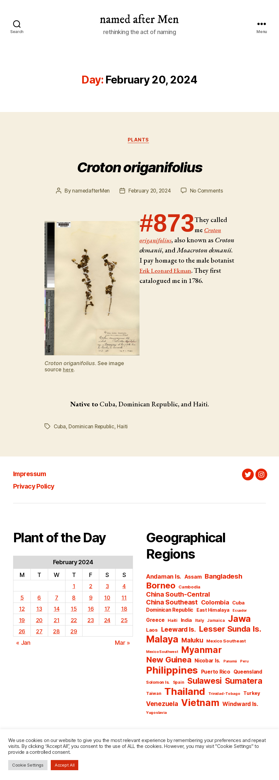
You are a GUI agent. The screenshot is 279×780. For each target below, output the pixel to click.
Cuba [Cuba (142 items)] (238, 604)
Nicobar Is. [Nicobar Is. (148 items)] (207, 662)
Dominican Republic (92, 427)
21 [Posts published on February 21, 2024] (56, 621)
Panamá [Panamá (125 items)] (230, 662)
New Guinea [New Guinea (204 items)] (168, 661)
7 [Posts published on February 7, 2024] (56, 598)
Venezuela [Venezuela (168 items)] (162, 705)
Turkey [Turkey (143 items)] (251, 694)
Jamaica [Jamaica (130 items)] (216, 621)
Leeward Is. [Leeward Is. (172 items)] (178, 631)
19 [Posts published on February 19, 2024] (22, 621)
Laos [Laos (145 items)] (152, 631)
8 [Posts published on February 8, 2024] (73, 598)
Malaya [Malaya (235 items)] (162, 640)
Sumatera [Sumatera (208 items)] (243, 682)
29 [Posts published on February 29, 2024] (73, 632)
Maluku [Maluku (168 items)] (192, 641)
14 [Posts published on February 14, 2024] (56, 609)
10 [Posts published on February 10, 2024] (107, 598)
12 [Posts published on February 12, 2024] (22, 609)
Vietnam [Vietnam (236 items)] (200, 704)
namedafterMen (89, 192)
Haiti (124, 427)
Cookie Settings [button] (28, 765)
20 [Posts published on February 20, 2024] (39, 621)
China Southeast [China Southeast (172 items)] (172, 603)
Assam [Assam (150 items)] (193, 578)
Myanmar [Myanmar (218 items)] (201, 651)
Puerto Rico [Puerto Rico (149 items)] (215, 673)
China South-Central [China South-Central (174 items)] (178, 596)
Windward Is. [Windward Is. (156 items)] (240, 705)
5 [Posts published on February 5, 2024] (22, 598)
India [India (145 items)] (186, 621)
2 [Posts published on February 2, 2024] (90, 587)
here (68, 370)
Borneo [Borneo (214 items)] (160, 587)
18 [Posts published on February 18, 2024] (124, 609)
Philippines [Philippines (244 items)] (172, 671)
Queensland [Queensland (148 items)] (247, 673)
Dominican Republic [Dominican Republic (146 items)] (169, 611)
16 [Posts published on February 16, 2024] (90, 609)
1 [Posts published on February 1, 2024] (73, 587)
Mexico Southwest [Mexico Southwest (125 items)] (162, 653)
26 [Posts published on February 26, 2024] (21, 632)
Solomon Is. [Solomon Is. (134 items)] (158, 683)
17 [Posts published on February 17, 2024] (107, 609)
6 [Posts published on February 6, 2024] (39, 598)
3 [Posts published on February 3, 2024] (107, 587)
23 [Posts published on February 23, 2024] (90, 621)
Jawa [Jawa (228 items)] (239, 619)
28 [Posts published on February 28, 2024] (56, 632)
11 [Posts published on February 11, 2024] (124, 598)
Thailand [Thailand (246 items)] (184, 692)
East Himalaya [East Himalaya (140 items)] (213, 611)
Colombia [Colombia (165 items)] (215, 603)
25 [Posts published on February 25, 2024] (124, 621)
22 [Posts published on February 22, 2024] (73, 621)
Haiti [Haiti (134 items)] (172, 621)
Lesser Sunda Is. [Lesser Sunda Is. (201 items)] (230, 630)
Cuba (60, 427)
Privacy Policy (38, 487)
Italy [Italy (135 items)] (199, 621)
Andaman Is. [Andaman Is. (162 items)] (163, 577)
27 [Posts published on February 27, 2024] (39, 632)
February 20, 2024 (149, 192)
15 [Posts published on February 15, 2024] (73, 609)
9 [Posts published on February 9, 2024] (90, 598)
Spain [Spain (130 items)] (178, 683)
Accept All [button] (64, 765)
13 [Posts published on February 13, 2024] (39, 609)
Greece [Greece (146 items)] (155, 621)
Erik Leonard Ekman (193, 271)
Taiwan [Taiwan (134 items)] (153, 694)
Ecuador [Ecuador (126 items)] (239, 612)
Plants (139, 141)
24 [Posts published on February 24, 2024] (107, 621)
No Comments (208, 192)
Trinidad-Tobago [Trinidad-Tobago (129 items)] (224, 695)
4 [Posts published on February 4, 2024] (124, 587)
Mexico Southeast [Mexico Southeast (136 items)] (226, 642)
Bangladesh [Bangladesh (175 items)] (223, 577)
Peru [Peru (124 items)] (244, 662)
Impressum (33, 474)
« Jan (23, 643)
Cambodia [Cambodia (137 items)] (189, 588)
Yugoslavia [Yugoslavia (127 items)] (156, 714)
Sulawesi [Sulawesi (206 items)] (204, 682)
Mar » (122, 643)
